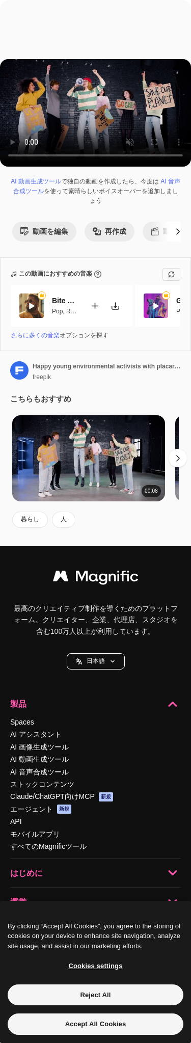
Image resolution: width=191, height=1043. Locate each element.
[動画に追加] (95, 305)
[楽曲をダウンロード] (115, 305)
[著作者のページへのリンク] (19, 370)
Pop (57, 310)
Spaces (22, 722)
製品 (95, 704)
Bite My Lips (64, 301)
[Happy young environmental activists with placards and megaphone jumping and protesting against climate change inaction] (88, 458)
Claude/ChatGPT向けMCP (61, 796)
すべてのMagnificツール (48, 846)
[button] (96, 661)
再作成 (109, 231)
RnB (72, 310)
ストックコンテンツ (42, 784)
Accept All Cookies (95, 1024)
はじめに (95, 873)
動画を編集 (44, 231)
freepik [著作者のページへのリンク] (42, 377)
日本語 (95, 661)
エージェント (40, 809)
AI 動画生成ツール (36, 181)
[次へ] (178, 231)
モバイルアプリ (35, 834)
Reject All (95, 995)
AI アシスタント (36, 734)
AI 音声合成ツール (39, 772)
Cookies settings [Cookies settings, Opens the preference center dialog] (95, 966)
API (16, 821)
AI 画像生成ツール (39, 747)
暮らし (30, 519)
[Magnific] (96, 578)
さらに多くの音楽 (35, 335)
